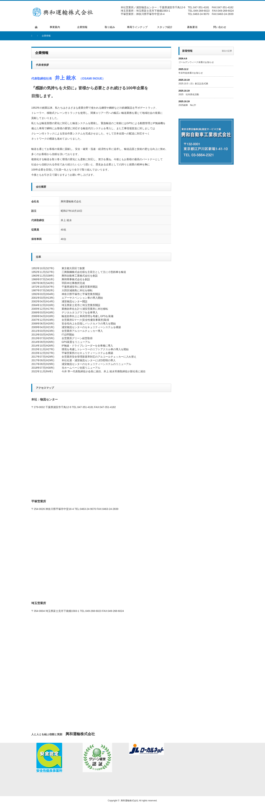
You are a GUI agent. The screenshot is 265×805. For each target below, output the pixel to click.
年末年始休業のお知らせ (191, 73)
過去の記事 (227, 51)
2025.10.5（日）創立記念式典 (193, 83)
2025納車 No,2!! (187, 105)
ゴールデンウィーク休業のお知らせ (196, 62)
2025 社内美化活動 (189, 94)
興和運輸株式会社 (129, 800)
